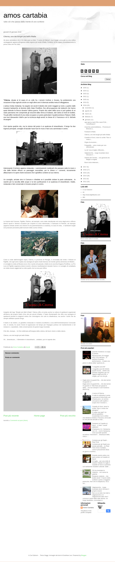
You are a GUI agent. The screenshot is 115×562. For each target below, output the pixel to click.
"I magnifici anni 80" (98, 367)
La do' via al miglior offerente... (94, 150)
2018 (85, 105)
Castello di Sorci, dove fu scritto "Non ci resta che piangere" (100, 408)
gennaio (88, 120)
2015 (85, 173)
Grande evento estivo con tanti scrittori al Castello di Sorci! (100, 457)
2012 (85, 181)
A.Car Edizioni (87, 190)
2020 (85, 99)
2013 (85, 179)
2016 (85, 170)
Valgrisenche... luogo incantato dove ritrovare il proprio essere (100, 489)
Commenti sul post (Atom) (19, 420)
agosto (87, 111)
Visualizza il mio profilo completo (86, 511)
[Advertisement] (96, 46)
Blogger (83, 555)
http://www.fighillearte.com (91, 195)
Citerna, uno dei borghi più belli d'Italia (97, 134)
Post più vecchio (68, 416)
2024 (85, 91)
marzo (87, 114)
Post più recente (11, 416)
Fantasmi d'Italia (89, 132)
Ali (83, 192)
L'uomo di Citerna (98, 393)
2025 (85, 88)
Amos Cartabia (88, 507)
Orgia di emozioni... (90, 142)
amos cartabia (25, 15)
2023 (85, 93)
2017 (85, 167)
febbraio (88, 117)
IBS (84, 197)
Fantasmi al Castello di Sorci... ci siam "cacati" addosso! (99, 425)
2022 (85, 96)
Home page (39, 416)
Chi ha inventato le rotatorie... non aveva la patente (100, 472)
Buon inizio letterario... (91, 162)
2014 (85, 176)
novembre (88, 108)
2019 (85, 102)
